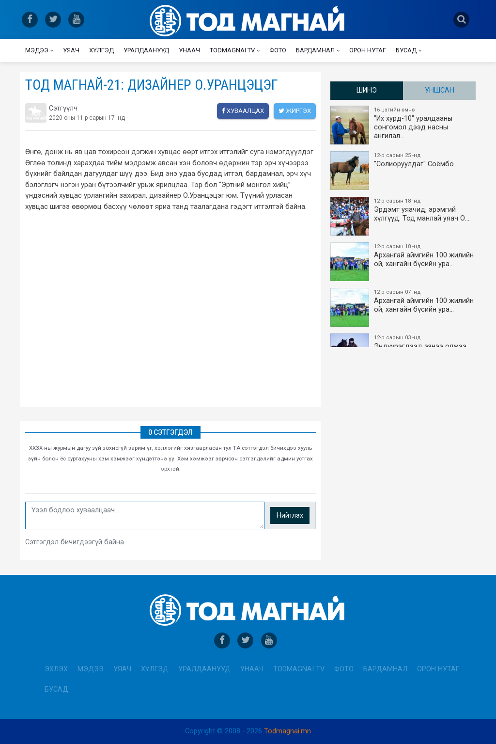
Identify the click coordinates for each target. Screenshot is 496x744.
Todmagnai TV (232, 50)
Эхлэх (56, 669)
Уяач (71, 50)
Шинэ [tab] (366, 90)
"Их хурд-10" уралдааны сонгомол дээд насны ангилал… (403, 125)
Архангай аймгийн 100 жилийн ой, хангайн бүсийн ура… (403, 261)
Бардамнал (315, 50)
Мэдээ (36, 50)
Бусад (406, 50)
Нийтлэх (290, 515)
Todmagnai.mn (287, 731)
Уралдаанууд (146, 50)
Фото (277, 50)
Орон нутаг (367, 50)
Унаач (189, 50)
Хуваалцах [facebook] (243, 110)
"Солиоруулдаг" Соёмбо (403, 170)
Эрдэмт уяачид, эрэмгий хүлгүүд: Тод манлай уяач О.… (403, 216)
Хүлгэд (101, 50)
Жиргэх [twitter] (295, 110)
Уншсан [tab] (439, 90)
